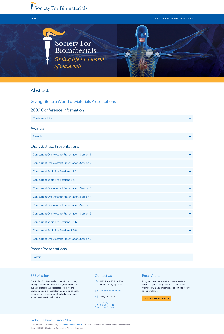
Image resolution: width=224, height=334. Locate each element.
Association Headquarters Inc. (71, 325)
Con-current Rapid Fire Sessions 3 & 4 (55, 180)
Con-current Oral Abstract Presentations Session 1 (62, 154)
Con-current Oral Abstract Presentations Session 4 (62, 197)
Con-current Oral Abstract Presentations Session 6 (62, 213)
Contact (35, 320)
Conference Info (42, 118)
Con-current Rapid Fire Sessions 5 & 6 (55, 222)
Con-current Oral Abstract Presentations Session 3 (62, 188)
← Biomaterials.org (173, 18)
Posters (37, 257)
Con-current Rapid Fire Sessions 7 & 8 (55, 230)
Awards (37, 136)
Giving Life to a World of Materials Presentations (73, 102)
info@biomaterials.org (110, 291)
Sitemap (47, 320)
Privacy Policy (63, 320)
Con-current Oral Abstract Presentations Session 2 (62, 163)
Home (34, 18)
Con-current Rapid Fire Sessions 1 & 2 (54, 171)
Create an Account (157, 298)
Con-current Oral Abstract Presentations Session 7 (62, 239)
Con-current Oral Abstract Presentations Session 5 (62, 205)
